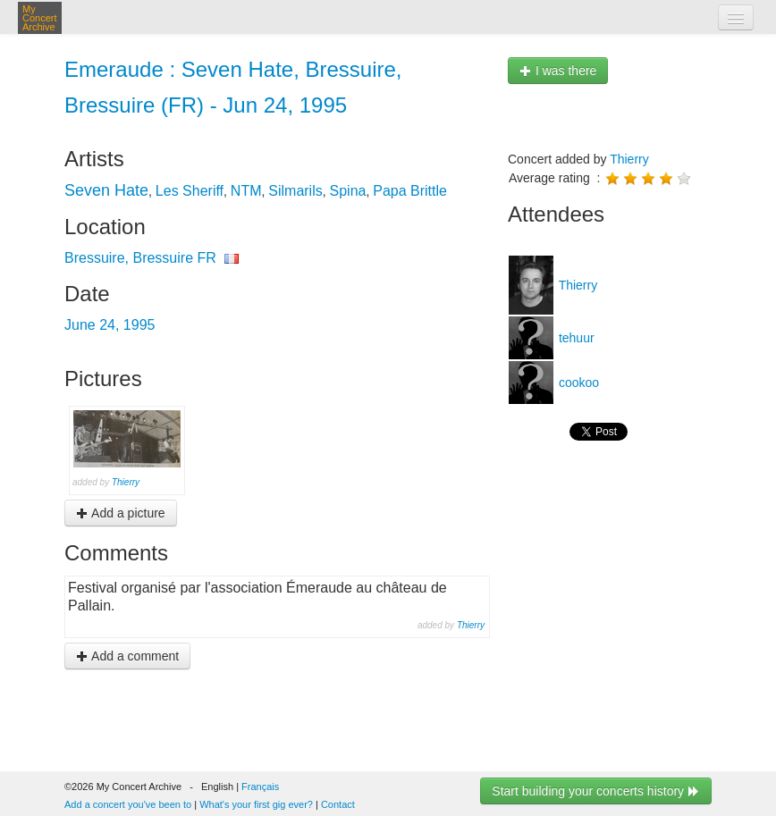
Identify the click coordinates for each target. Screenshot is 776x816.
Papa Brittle (410, 190)
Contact (338, 804)
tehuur (575, 338)
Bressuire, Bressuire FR (140, 257)
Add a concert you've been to (127, 804)
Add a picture (120, 513)
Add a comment (127, 656)
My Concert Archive (39, 18)
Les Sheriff (190, 190)
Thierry (125, 482)
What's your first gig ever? (256, 804)
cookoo (577, 382)
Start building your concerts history (596, 791)
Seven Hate (106, 190)
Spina (348, 190)
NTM (246, 190)
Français (260, 786)
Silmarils (295, 190)
